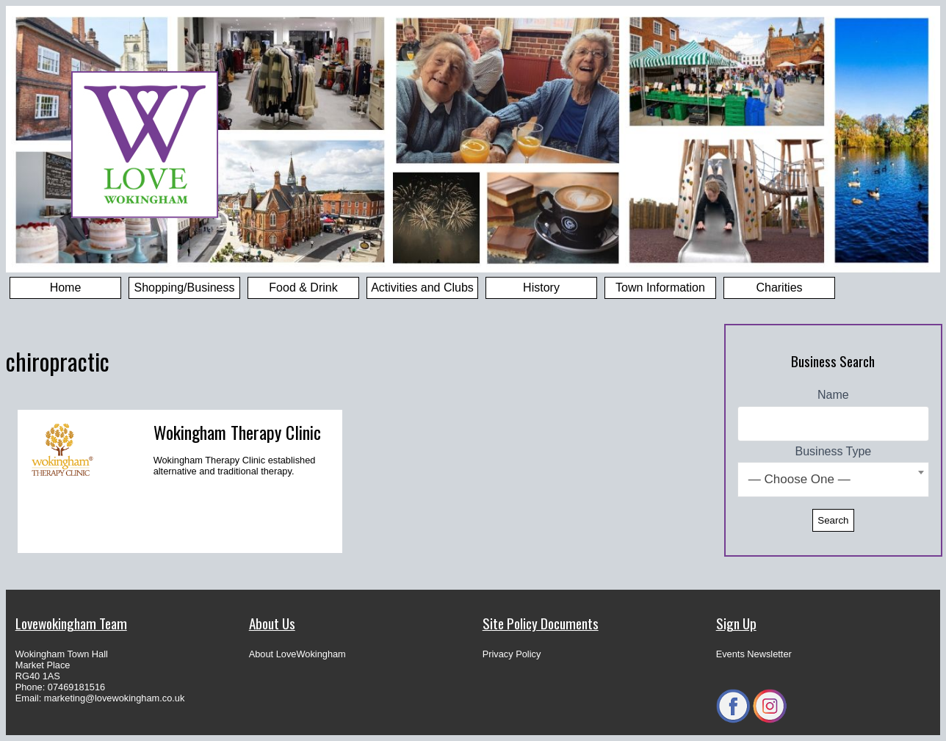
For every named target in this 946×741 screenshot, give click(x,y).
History (541, 287)
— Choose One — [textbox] (799, 479)
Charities (779, 287)
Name (833, 394)
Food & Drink (303, 287)
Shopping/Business (184, 287)
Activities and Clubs (422, 287)
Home (66, 287)
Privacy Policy (512, 653)
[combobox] (833, 479)
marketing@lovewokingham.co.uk (114, 698)
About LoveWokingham (297, 653)
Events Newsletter (754, 653)
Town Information (660, 287)
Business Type (833, 451)
